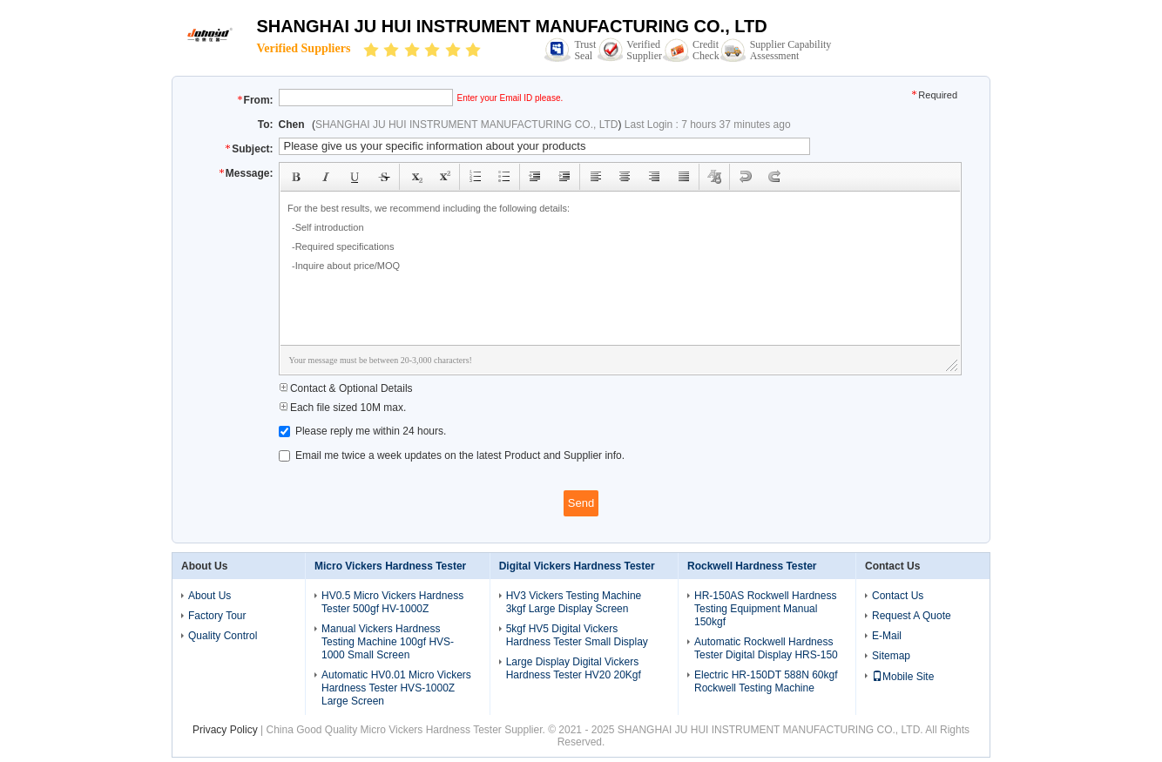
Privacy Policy (225, 730)
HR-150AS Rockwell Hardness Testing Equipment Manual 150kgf (765, 609)
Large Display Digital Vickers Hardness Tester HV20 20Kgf (573, 668)
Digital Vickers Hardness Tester (577, 566)
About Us (209, 596)
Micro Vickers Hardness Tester (390, 566)
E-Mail (887, 636)
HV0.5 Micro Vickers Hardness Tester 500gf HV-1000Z (392, 602)
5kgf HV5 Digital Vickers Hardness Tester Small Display (577, 635)
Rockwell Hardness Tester (752, 566)
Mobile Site (903, 677)
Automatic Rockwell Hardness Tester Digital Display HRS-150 (766, 648)
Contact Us (897, 596)
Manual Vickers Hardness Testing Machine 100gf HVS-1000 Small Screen (387, 642)
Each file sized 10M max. (343, 407)
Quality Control (222, 636)
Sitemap (891, 656)
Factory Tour (217, 616)
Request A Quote (911, 616)
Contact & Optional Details (346, 388)
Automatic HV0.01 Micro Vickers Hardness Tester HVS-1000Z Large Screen (396, 688)
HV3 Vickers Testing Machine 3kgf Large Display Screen (574, 602)
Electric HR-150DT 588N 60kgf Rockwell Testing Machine (766, 681)
